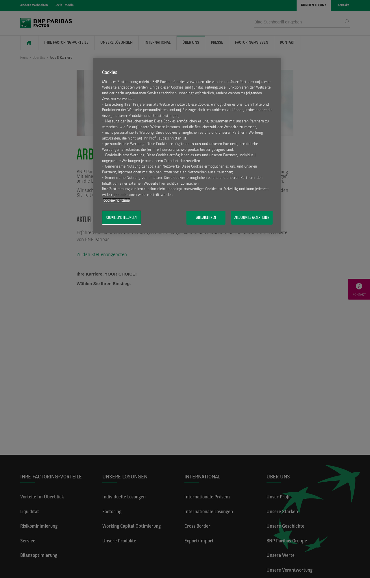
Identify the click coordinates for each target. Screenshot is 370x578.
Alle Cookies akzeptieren (251, 217)
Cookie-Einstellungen (121, 217)
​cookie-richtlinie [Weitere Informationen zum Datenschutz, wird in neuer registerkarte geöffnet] (116, 201)
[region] (187, 145)
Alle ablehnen (206, 217)
